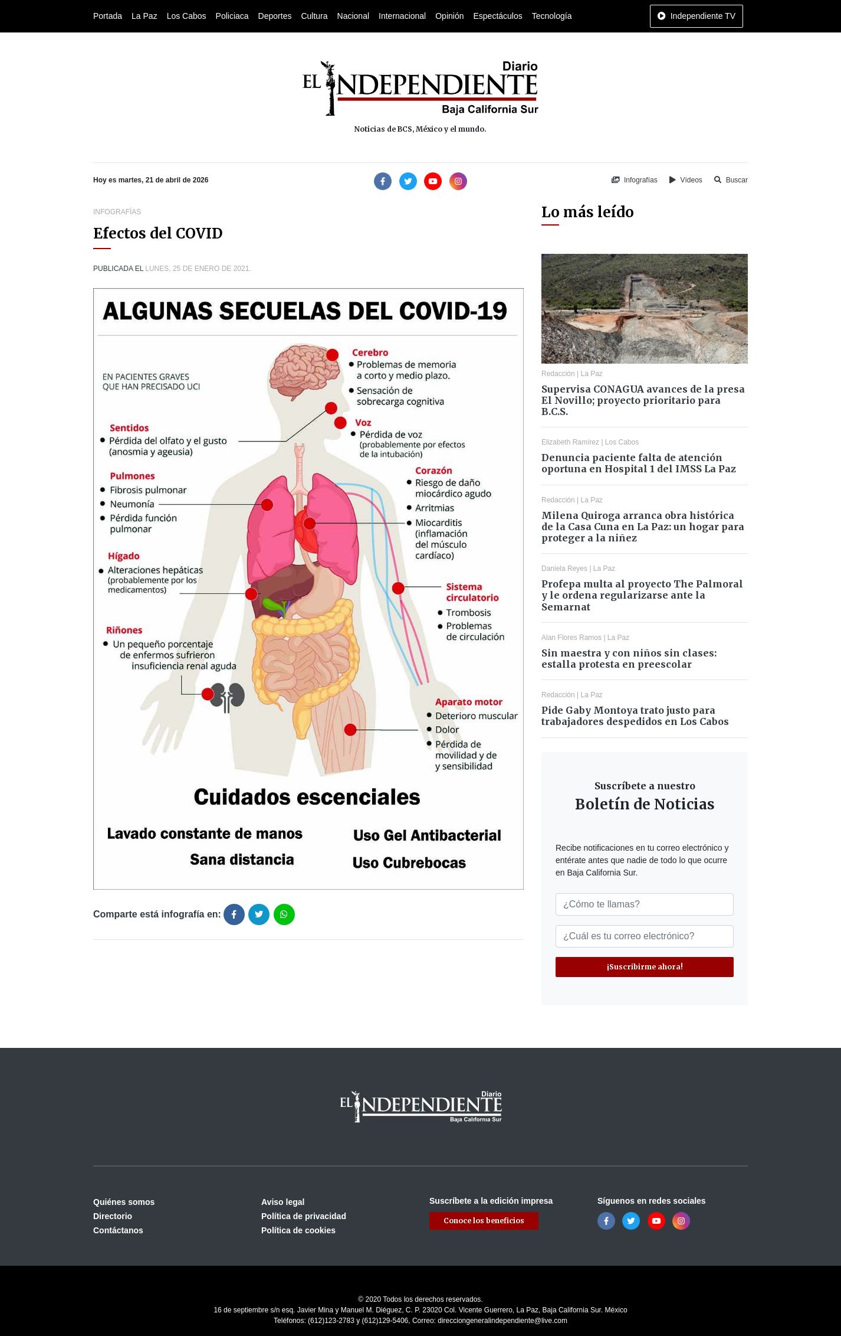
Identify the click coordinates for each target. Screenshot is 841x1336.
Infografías (635, 180)
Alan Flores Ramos (571, 637)
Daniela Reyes (564, 568)
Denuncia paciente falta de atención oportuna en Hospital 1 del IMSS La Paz (638, 463)
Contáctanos (118, 1230)
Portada (107, 16)
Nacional (353, 16)
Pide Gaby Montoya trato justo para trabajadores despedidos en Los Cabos (635, 715)
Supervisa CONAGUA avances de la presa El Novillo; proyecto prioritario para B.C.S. (643, 400)
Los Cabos (186, 16)
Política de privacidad (303, 1216)
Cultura (314, 16)
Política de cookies (298, 1230)
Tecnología (552, 16)
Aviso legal (282, 1202)
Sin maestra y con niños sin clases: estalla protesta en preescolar (629, 658)
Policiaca (232, 16)
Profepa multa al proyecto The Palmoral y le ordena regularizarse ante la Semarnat (642, 595)
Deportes (275, 16)
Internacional (402, 16)
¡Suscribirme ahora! (645, 966)
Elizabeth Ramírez (570, 442)
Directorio (112, 1216)
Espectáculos (497, 16)
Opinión (449, 16)
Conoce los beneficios (484, 1220)
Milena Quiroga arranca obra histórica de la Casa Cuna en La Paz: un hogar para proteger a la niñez (642, 526)
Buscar (731, 180)
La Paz (144, 16)
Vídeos (685, 180)
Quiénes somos (124, 1202)
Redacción (558, 374)
